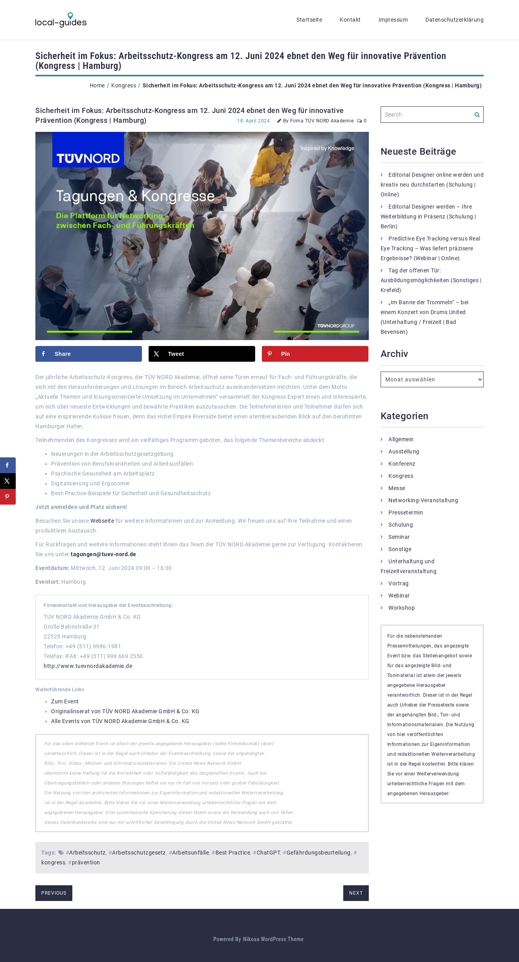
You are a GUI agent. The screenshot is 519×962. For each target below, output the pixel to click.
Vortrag (398, 583)
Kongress (123, 85)
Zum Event (65, 701)
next (356, 893)
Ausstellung (404, 451)
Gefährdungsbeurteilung (319, 852)
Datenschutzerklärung (454, 20)
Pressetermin (405, 512)
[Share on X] (202, 354)
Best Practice (232, 852)
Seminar (399, 537)
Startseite (309, 20)
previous (53, 893)
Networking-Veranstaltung (423, 500)
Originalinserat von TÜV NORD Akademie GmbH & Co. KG (125, 711)
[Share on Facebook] (88, 354)
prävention (86, 862)
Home (97, 85)
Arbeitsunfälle (190, 852)
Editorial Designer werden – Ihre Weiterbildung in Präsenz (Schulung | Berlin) (428, 216)
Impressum (393, 20)
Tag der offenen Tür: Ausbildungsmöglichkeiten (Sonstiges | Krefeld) (431, 280)
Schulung (400, 525)
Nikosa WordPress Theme (273, 939)
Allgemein (401, 439)
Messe (396, 488)
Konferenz (402, 464)
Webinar (399, 595)
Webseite (102, 521)
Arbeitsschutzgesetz (139, 852)
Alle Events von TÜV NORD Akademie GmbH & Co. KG (120, 721)
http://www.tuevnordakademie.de (88, 666)
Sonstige (399, 549)
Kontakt (350, 20)
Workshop (401, 608)
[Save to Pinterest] (315, 354)
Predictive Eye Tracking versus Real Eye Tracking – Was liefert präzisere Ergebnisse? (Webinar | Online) (430, 248)
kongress (53, 862)
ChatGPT (268, 852)
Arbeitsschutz (87, 852)
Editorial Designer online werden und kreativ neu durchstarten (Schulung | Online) (432, 185)
